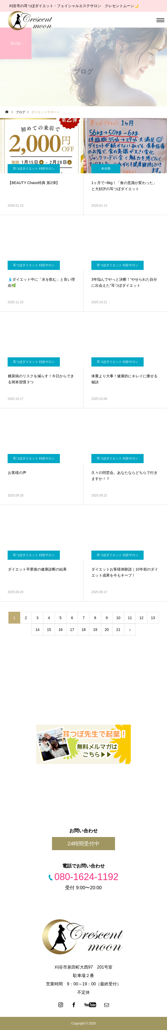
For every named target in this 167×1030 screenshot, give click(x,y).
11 (130, 618)
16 (61, 630)
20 (107, 630)
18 (84, 630)
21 (118, 630)
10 (118, 618)
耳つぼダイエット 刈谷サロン (34, 168)
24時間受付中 (83, 843)
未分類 (106, 168)
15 (49, 630)
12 (141, 618)
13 (153, 618)
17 (72, 630)
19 (95, 630)
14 (37, 630)
